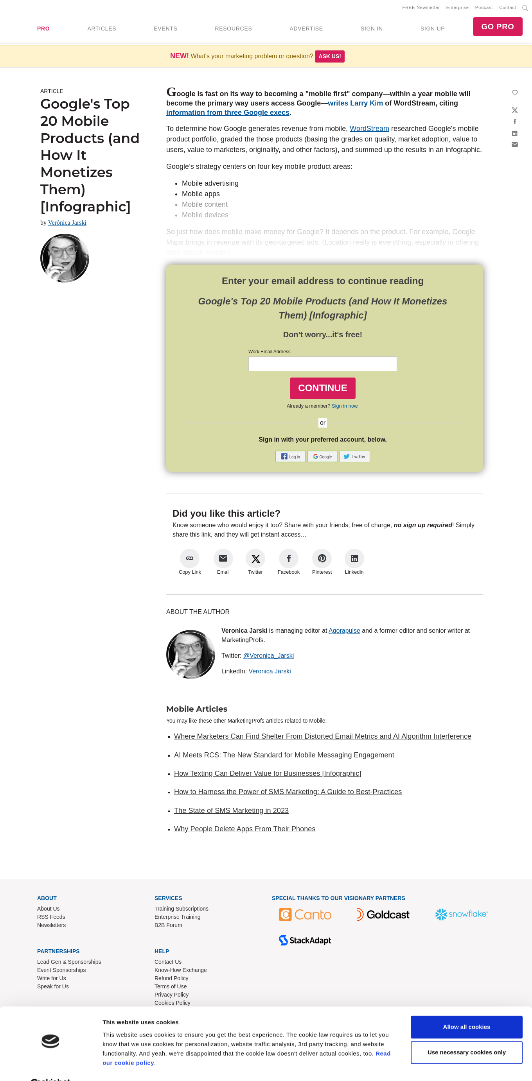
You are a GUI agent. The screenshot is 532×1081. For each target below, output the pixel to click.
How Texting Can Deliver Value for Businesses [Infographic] (267, 775)
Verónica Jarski (67, 224)
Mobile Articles (196, 710)
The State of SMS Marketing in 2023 (231, 812)
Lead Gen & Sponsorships (69, 963)
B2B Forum (168, 927)
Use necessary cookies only (467, 1033)
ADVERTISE (306, 29)
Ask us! (329, 58)
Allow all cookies (467, 1008)
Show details (120, 1065)
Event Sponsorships (61, 971)
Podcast (484, 8)
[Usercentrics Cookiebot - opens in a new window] (50, 1066)
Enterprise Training (178, 918)
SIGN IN (372, 29)
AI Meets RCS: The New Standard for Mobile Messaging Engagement (284, 757)
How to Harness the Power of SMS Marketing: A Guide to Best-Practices (288, 793)
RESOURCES (233, 29)
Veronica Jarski (269, 672)
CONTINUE (322, 389)
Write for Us (51, 980)
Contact (507, 8)
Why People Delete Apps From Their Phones (245, 830)
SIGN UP (433, 29)
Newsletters (51, 927)
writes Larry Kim (355, 105)
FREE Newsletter (421, 8)
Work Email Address (269, 353)
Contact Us (168, 963)
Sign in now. (345, 407)
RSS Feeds (51, 918)
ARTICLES (101, 29)
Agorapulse (344, 632)
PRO (43, 29)
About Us (48, 910)
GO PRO (497, 27)
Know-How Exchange (181, 971)
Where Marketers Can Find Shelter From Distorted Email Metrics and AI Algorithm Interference (322, 738)
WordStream (369, 130)
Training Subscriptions (181, 910)
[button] (291, 457)
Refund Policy (171, 980)
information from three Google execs (227, 114)
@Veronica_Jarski (268, 657)
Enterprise (457, 8)
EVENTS (165, 29)
